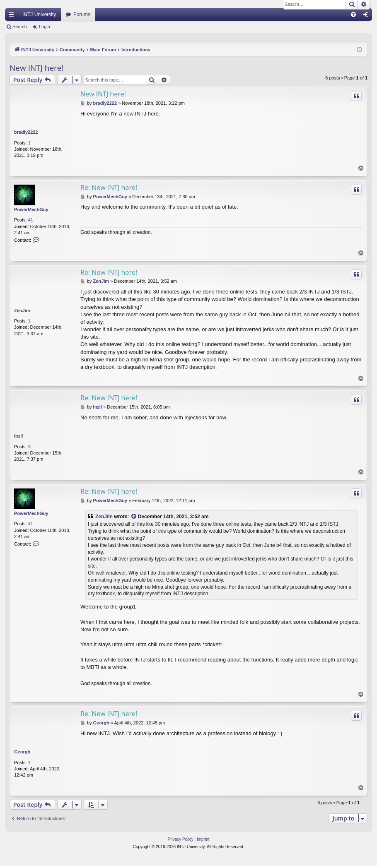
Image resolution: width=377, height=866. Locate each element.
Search (19, 26)
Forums (81, 14)
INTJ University (39, 14)
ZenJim (22, 310)
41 (30, 219)
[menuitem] (353, 14)
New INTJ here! (37, 68)
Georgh (22, 751)
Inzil (18, 435)
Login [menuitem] (367, 16)
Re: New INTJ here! (108, 187)
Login (44, 26)
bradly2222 (26, 132)
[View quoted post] (134, 517)
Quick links (12, 16)
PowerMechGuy (31, 209)
